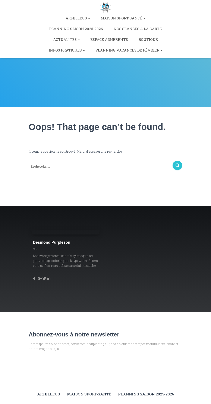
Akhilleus (78, 18)
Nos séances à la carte (138, 28)
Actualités (66, 39)
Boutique (148, 39)
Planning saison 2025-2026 (76, 28)
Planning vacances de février (128, 50)
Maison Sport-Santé (123, 18)
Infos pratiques (67, 50)
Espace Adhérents (109, 39)
